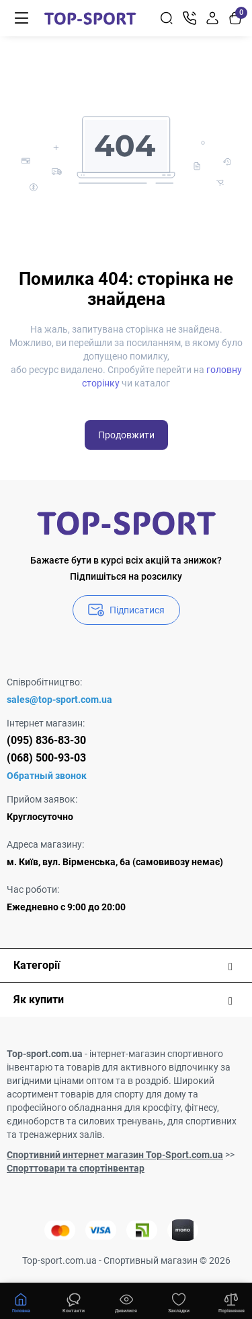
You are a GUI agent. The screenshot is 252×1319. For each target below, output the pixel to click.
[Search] (167, 18)
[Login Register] (212, 18)
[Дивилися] (73, 1301)
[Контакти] (189, 18)
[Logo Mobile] (90, 18)
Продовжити (126, 435)
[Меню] (21, 18)
